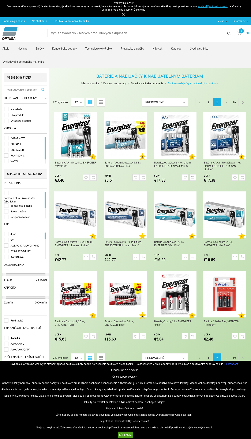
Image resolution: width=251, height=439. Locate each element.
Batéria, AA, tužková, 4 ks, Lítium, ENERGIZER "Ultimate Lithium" (172, 164)
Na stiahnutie (39, 21)
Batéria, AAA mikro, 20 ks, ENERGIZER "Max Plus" (218, 243)
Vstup (221, 21)
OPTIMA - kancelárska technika (71, 21)
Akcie (6, 48)
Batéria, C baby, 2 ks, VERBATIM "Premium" (222, 323)
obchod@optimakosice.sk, (213, 6)
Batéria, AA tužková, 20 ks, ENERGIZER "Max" (70, 323)
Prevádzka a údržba (132, 48)
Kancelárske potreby (64, 48)
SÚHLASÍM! (125, 434)
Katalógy (176, 48)
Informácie (239, 21)
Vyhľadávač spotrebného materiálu (23, 62)
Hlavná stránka (90, 83)
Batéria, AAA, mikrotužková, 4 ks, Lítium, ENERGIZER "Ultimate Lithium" (222, 166)
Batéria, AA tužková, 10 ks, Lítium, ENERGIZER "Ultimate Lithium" (74, 243)
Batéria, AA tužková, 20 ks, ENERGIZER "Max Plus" (169, 243)
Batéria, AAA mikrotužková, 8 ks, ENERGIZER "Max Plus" (123, 164)
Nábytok (157, 48)
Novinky (22, 48)
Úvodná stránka (199, 48)
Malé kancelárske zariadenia (147, 83)
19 (234, 102)
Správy (40, 48)
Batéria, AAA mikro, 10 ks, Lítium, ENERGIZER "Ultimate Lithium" (123, 243)
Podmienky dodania (14, 21)
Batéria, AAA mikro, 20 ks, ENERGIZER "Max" (119, 323)
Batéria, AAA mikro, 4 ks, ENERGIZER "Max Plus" (75, 164)
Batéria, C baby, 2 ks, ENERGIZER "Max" (172, 323)
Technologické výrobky (98, 48)
